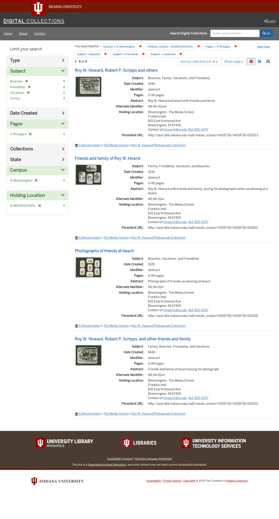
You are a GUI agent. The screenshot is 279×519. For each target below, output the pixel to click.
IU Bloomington (89, 145)
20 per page (233, 61)
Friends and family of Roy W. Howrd (107, 158)
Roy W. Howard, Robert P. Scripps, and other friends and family (133, 338)
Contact (39, 34)
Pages (16, 124)
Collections (21, 149)
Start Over (263, 46)
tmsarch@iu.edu (175, 129)
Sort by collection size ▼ (199, 61)
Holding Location (27, 195)
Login (270, 21)
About (23, 34)
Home (8, 34)
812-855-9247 (198, 129)
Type (15, 60)
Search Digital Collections (188, 33)
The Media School (116, 145)
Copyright (189, 481)
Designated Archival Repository (107, 464)
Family (15, 98)
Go (266, 33)
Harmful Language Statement (153, 458)
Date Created (23, 113)
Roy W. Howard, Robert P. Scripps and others (116, 70)
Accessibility (153, 481)
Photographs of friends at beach (104, 250)
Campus (18, 170)
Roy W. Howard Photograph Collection (158, 145)
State (15, 159)
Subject (18, 71)
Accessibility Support (120, 458)
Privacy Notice (172, 481)
